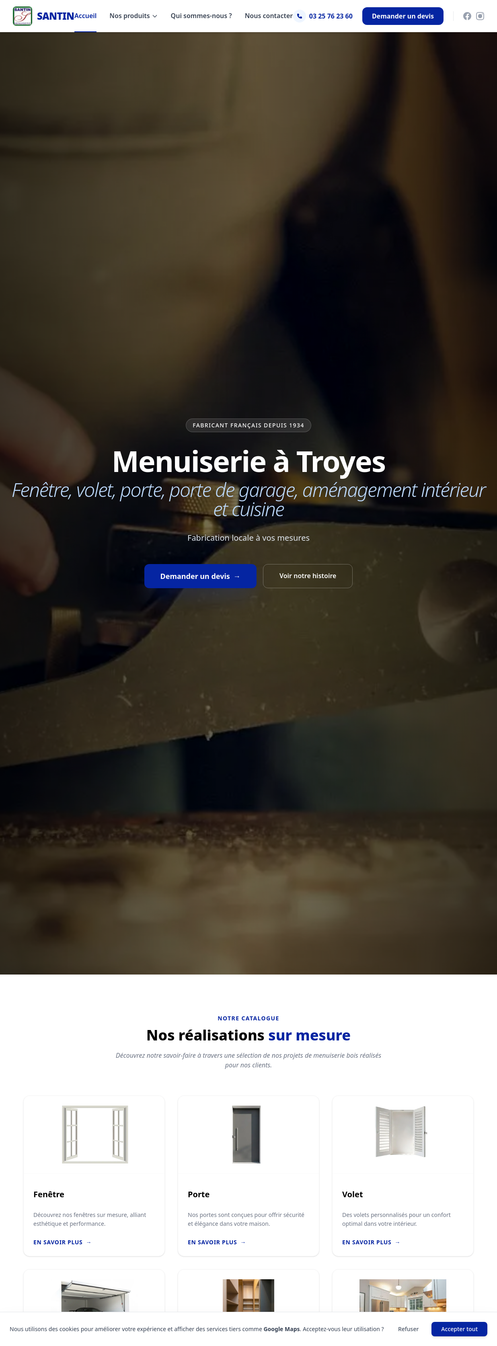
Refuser (408, 1329)
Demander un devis (403, 16)
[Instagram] (480, 16)
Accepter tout (459, 1329)
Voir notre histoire (308, 575)
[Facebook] (467, 16)
